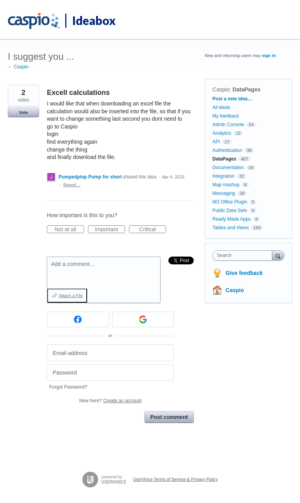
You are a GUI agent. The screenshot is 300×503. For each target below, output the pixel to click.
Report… (71, 184)
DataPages (246, 89)
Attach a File (71, 295)
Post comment (169, 417)
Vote (23, 112)
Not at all (69, 229)
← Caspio (18, 67)
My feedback (225, 116)
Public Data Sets (229, 210)
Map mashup (225, 184)
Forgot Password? (68, 387)
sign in (269, 55)
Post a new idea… (232, 99)
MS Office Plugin (229, 202)
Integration (223, 176)
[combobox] (244, 255)
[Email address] (110, 352)
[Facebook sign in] (78, 319)
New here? (110, 400)
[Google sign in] (143, 319)
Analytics (221, 133)
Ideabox (94, 20)
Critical (152, 229)
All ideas (221, 107)
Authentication (227, 150)
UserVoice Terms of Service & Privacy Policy (175, 479)
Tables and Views (230, 227)
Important (110, 229)
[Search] (278, 255)
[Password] (110, 372)
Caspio (221, 89)
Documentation (228, 167)
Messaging (223, 193)
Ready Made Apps (231, 219)
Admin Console (228, 124)
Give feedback (244, 273)
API (216, 141)
